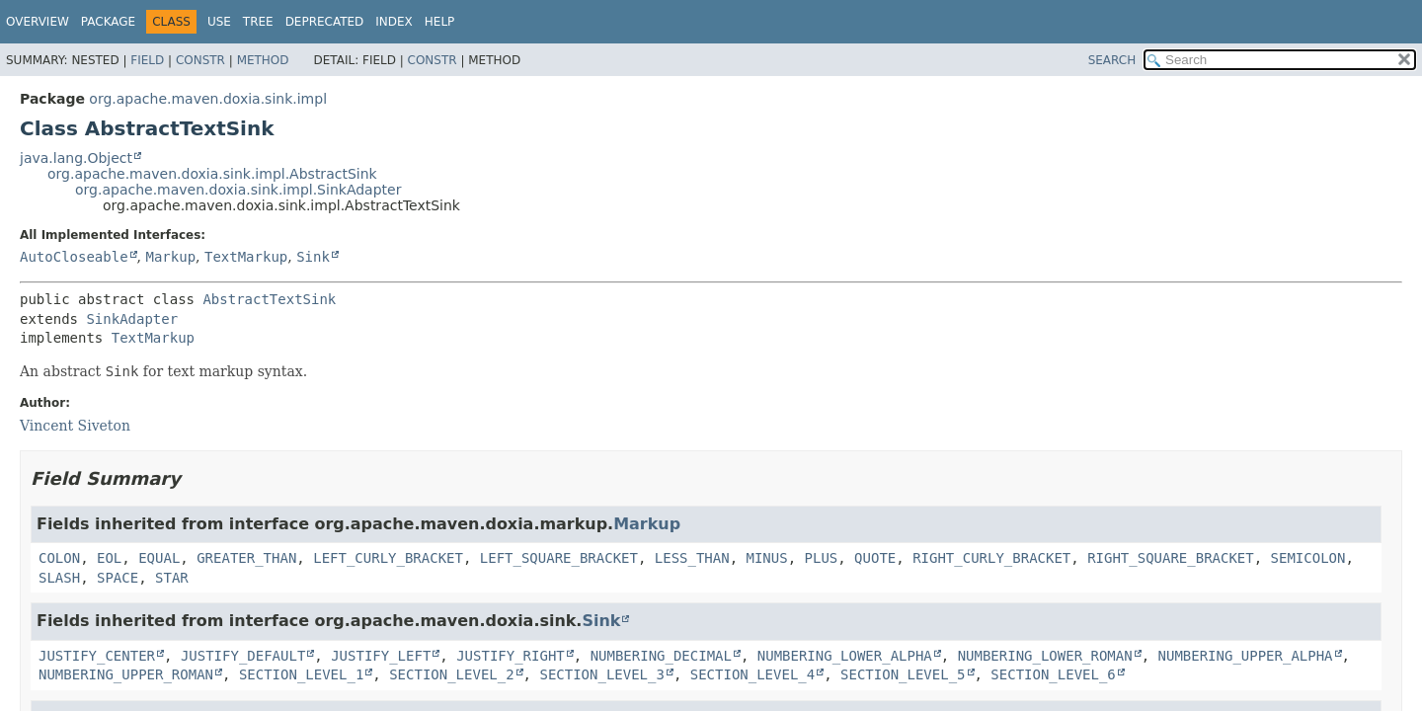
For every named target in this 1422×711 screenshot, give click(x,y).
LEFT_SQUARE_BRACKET (559, 558)
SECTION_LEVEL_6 (1052, 674)
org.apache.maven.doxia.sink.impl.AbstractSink (212, 174)
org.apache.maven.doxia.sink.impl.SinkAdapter (238, 190)
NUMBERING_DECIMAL (661, 656)
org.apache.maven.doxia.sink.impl (208, 99)
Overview (37, 22)
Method (263, 60)
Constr (200, 60)
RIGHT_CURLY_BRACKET (991, 558)
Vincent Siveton (75, 426)
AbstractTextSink (269, 299)
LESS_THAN (692, 558)
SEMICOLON (1308, 558)
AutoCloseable (74, 257)
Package (108, 22)
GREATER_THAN (246, 558)
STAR (172, 578)
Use (219, 22)
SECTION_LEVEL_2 (451, 674)
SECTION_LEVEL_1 (301, 674)
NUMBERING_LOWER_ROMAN (1045, 656)
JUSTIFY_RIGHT (510, 656)
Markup (170, 257)
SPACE (117, 578)
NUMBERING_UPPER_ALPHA (1245, 656)
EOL (109, 558)
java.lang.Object (76, 158)
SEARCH (1112, 60)
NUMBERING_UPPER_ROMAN (126, 674)
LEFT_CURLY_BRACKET (388, 558)
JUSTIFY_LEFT (381, 656)
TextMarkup (245, 257)
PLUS (821, 558)
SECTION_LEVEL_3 (601, 674)
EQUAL (159, 558)
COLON (59, 558)
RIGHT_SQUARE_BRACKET (1170, 558)
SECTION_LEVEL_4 (752, 674)
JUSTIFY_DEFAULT (243, 656)
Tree (258, 22)
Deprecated (324, 22)
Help (440, 22)
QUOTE (875, 558)
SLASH (59, 578)
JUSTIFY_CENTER (97, 656)
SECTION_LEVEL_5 (902, 674)
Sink (313, 257)
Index (394, 22)
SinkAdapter (132, 319)
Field (147, 60)
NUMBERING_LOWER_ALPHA (844, 656)
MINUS (767, 558)
